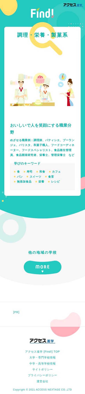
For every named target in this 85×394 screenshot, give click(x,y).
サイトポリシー (42, 369)
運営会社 (42, 381)
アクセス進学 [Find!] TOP (42, 351)
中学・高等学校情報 (42, 363)
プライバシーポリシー (42, 375)
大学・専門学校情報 (42, 357)
